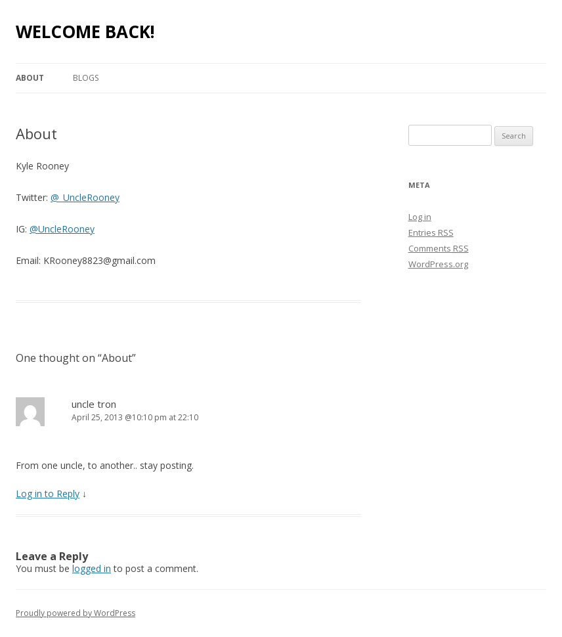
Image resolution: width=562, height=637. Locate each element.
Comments (438, 248)
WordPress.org (438, 264)
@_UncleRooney (85, 197)
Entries (431, 232)
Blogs (85, 77)
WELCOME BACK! (85, 31)
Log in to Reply (47, 493)
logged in (91, 568)
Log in (419, 217)
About (30, 77)
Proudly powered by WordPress (75, 613)
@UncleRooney (62, 229)
